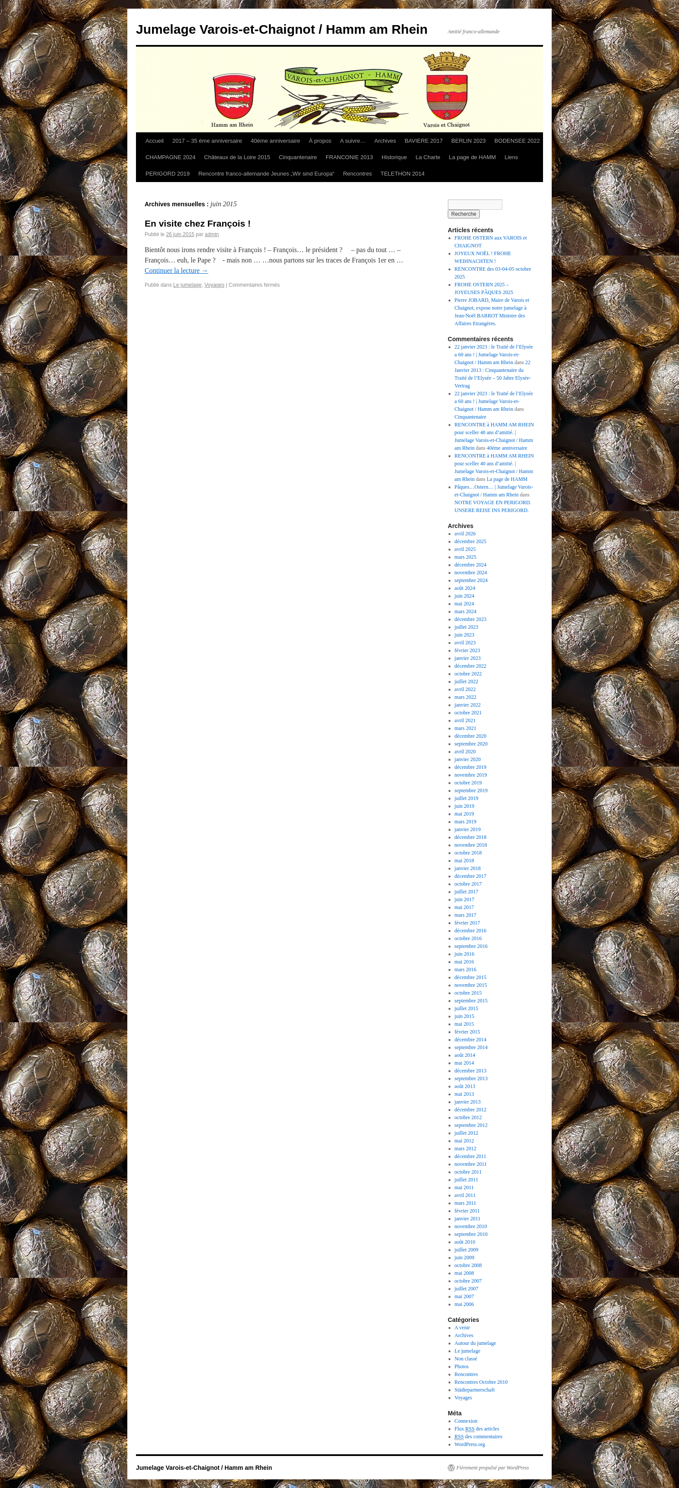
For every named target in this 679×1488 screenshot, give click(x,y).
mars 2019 (465, 822)
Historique (394, 157)
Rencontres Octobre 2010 (481, 1382)
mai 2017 (464, 907)
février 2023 (467, 650)
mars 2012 (465, 1149)
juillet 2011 (467, 1180)
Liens (511, 157)
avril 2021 (465, 720)
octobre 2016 (468, 938)
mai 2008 (464, 1273)
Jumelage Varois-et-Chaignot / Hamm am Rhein (282, 29)
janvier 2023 (468, 658)
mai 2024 (464, 604)
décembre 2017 (471, 876)
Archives (385, 141)
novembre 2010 (471, 1226)
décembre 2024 (471, 565)
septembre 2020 (471, 744)
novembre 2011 (471, 1164)
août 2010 (465, 1242)
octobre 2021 (468, 713)
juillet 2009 (467, 1250)
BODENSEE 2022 (517, 141)
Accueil (155, 141)
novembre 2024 (471, 573)
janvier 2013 (468, 1102)
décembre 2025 (471, 541)
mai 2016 (464, 962)
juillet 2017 (467, 892)
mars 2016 (465, 969)
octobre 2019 (468, 783)
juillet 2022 (467, 681)
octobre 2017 (468, 884)
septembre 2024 (471, 580)
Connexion (466, 1421)
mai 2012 (464, 1141)
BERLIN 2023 (468, 141)
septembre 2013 (471, 1078)
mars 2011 (465, 1203)
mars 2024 (465, 611)
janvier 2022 (468, 705)
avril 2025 (465, 549)
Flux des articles (477, 1429)
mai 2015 (464, 1024)
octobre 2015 (468, 993)
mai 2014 (464, 1063)
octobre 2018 (468, 853)
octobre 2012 (468, 1117)
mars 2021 (465, 728)
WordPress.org (470, 1444)
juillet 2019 (467, 798)
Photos (462, 1366)
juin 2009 (465, 1257)
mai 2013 (464, 1094)
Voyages (214, 285)
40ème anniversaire (275, 141)
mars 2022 (465, 697)
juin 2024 (465, 596)
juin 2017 (465, 899)
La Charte (428, 157)
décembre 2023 (471, 619)
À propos (320, 141)
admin (212, 234)
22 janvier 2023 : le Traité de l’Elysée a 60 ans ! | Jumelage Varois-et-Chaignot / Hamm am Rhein (494, 354)
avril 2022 (465, 689)
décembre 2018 (471, 837)
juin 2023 (465, 635)
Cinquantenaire (298, 157)
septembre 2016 (471, 946)
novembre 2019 (471, 775)
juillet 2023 (467, 627)
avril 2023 (465, 643)
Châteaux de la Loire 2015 (237, 157)
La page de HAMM (472, 157)
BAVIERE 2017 (423, 141)
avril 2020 (465, 752)
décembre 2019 (471, 767)
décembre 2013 (471, 1071)
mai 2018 (464, 861)
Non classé (466, 1359)
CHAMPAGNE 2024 (170, 157)
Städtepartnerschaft (475, 1390)
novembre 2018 (471, 845)
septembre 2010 (471, 1234)
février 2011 (467, 1211)
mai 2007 (464, 1296)
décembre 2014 (471, 1040)
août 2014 (465, 1055)
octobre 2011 (468, 1172)
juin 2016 (465, 954)
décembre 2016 (471, 931)
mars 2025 (465, 557)
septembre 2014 (471, 1047)
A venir (462, 1328)
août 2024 (465, 588)
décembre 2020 (471, 736)
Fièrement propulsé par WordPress (492, 1468)
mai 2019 (464, 814)
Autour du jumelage (475, 1343)
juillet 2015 (467, 1008)
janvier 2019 (468, 829)
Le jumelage (187, 285)
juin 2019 (465, 806)
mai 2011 (464, 1187)
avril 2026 (465, 534)
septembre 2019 (471, 790)
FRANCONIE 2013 (349, 157)
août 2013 (465, 1086)
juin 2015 (465, 1016)
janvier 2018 (468, 868)
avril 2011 (465, 1195)
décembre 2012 (471, 1110)
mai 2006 (464, 1304)
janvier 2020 (468, 759)
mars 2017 (465, 915)
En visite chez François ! (198, 223)
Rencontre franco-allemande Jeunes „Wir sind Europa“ (266, 173)
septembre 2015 (471, 1001)
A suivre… (352, 141)
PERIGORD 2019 (168, 173)
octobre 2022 (468, 674)
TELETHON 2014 (403, 173)
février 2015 (467, 1032)
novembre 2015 (471, 985)
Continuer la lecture (176, 270)
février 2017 (467, 923)
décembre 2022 (471, 666)
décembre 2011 (470, 1156)
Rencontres (357, 173)
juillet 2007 (467, 1289)
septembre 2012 (471, 1125)
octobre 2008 (468, 1265)
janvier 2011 (468, 1219)
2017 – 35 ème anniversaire (207, 141)
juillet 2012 (467, 1133)
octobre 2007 (468, 1281)
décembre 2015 (471, 977)
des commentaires (479, 1437)
